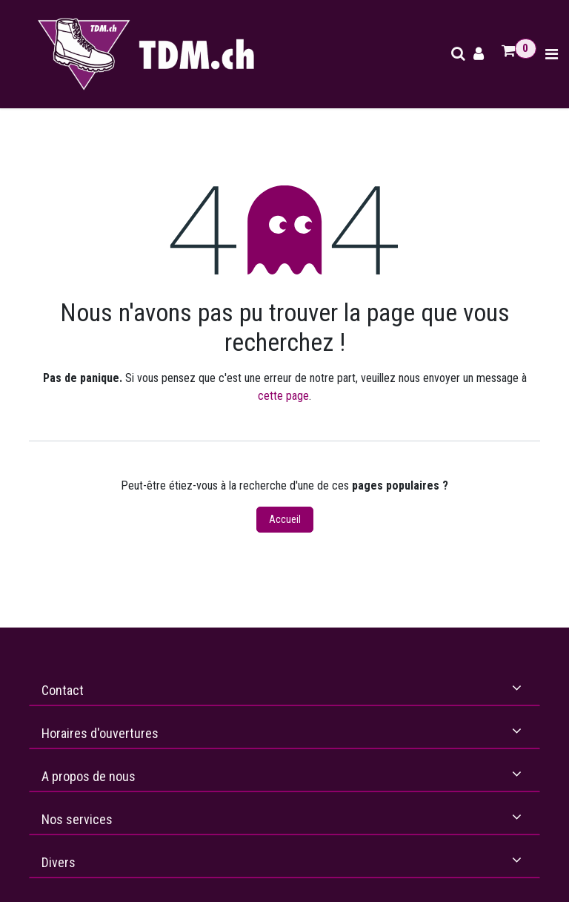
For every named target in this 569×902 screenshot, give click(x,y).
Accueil (285, 519)
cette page (283, 396)
